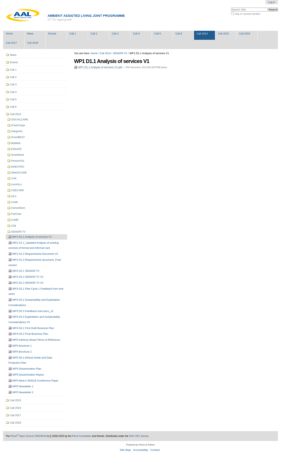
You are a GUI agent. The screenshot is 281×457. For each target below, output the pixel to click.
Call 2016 (244, 33)
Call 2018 (32, 42)
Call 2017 (11, 42)
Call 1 (72, 33)
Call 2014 (202, 33)
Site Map (125, 449)
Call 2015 (223, 33)
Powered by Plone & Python (140, 444)
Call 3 (115, 33)
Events (52, 33)
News (30, 33)
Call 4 (136, 33)
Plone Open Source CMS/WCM (28, 436)
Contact (155, 449)
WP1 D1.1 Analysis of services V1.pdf (98, 67)
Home (9, 33)
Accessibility (140, 449)
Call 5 (157, 33)
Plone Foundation (81, 436)
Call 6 (178, 33)
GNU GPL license (138, 436)
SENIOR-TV (120, 53)
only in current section (247, 13)
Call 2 (94, 33)
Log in (271, 2)
